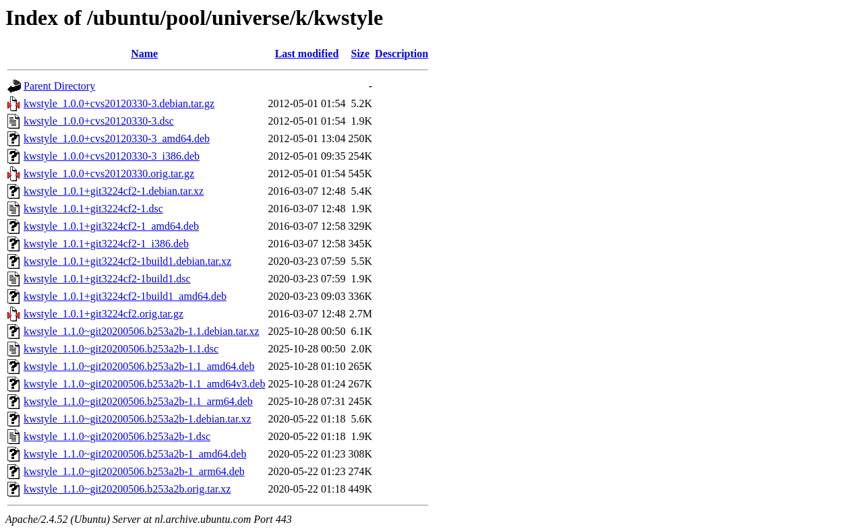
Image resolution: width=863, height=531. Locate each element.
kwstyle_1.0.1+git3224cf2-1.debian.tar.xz (114, 191)
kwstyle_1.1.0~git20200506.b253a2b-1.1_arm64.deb (138, 401)
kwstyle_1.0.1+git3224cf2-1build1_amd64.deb (125, 296)
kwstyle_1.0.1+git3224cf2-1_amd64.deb (111, 226)
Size (360, 53)
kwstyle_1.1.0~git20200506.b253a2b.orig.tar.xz (127, 489)
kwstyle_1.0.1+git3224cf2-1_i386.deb (106, 243)
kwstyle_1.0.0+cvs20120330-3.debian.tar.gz (119, 103)
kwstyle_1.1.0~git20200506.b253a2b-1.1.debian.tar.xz (142, 331)
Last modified (307, 53)
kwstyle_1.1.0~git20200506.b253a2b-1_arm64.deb (134, 471)
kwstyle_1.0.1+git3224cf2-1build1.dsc (107, 278)
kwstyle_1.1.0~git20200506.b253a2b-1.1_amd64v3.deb (144, 383)
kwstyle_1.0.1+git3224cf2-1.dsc (93, 208)
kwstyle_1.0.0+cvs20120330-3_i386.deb (112, 156)
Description (401, 53)
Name (144, 53)
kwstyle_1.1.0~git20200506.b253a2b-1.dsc (117, 436)
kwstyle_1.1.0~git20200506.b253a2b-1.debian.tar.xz (137, 419)
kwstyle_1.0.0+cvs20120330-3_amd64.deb (117, 138)
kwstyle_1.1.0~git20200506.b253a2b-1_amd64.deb (135, 454)
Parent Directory (59, 86)
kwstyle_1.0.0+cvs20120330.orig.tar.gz (109, 173)
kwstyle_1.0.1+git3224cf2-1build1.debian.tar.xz (127, 261)
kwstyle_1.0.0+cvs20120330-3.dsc (99, 121)
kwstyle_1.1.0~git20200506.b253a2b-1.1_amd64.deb (139, 366)
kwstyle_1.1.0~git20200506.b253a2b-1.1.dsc (121, 348)
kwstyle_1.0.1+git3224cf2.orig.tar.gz (103, 313)
